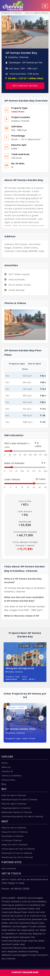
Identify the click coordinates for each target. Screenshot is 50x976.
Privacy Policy (8, 780)
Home (4, 763)
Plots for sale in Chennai (14, 803)
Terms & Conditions (12, 775)
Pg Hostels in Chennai (12, 836)
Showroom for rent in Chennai (17, 853)
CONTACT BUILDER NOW (25, 972)
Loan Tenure (12, 479)
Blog (4, 784)
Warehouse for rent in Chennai (17, 857)
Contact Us (7, 771)
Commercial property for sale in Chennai (22, 816)
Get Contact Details (25, 85)
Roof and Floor (9, 868)
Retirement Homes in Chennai (17, 812)
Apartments (11, 679)
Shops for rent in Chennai (14, 844)
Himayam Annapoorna (20, 668)
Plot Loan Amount (17, 445)
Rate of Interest (14, 463)
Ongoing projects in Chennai (16, 808)
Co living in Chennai (12, 840)
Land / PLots (17, 111)
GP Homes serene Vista (20, 729)
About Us (6, 767)
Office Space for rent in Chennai (18, 849)
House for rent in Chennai (14, 832)
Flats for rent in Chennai (14, 827)
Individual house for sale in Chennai (19, 799)
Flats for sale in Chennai (14, 795)
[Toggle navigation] (45, 6)
